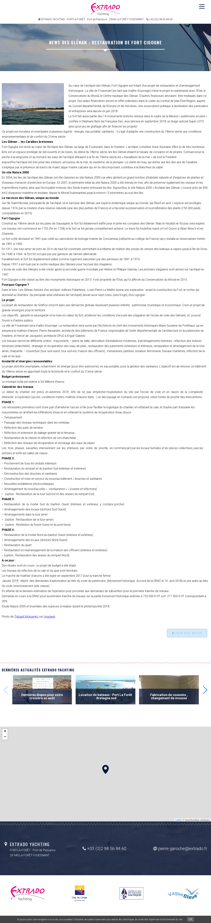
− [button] (5, 737)
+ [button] (5, 731)
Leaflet (178, 820)
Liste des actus (187, 633)
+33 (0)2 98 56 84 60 (104, 848)
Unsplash (49, 616)
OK (190, 919)
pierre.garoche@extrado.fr (180, 848)
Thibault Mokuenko (26, 616)
